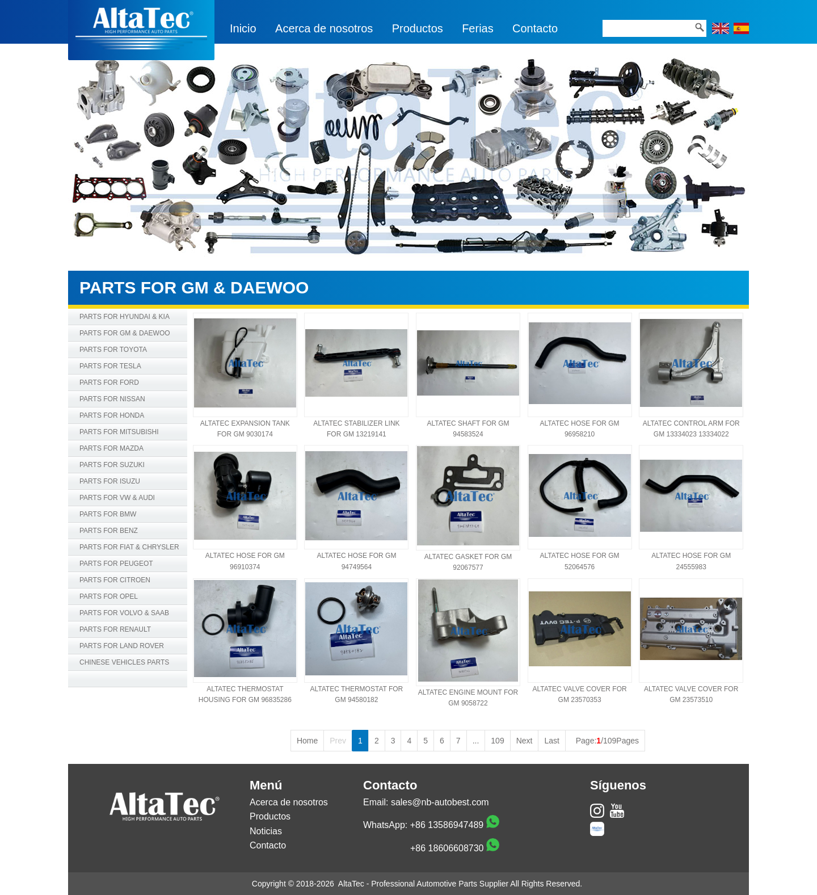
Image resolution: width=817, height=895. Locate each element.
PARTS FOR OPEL (108, 596)
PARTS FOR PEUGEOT (116, 564)
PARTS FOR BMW (107, 514)
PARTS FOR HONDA (111, 415)
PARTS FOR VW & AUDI (117, 498)
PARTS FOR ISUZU (109, 481)
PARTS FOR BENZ (108, 531)
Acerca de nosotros (324, 28)
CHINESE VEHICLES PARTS (124, 662)
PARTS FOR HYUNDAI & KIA (124, 317)
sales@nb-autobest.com (440, 802)
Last (551, 740)
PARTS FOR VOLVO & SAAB (124, 613)
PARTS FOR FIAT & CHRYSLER (129, 547)
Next (524, 740)
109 (497, 740)
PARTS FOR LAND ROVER (121, 646)
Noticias (266, 831)
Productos (417, 28)
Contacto (535, 28)
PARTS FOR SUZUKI (112, 465)
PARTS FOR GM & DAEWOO (124, 333)
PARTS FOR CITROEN (114, 580)
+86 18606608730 (446, 848)
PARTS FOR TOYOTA (113, 350)
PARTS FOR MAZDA (111, 448)
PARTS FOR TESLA (110, 366)
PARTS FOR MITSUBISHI (119, 432)
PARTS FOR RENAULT (115, 629)
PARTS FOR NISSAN (112, 399)
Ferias (478, 28)
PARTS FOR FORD (109, 382)
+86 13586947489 (446, 825)
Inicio (243, 28)
